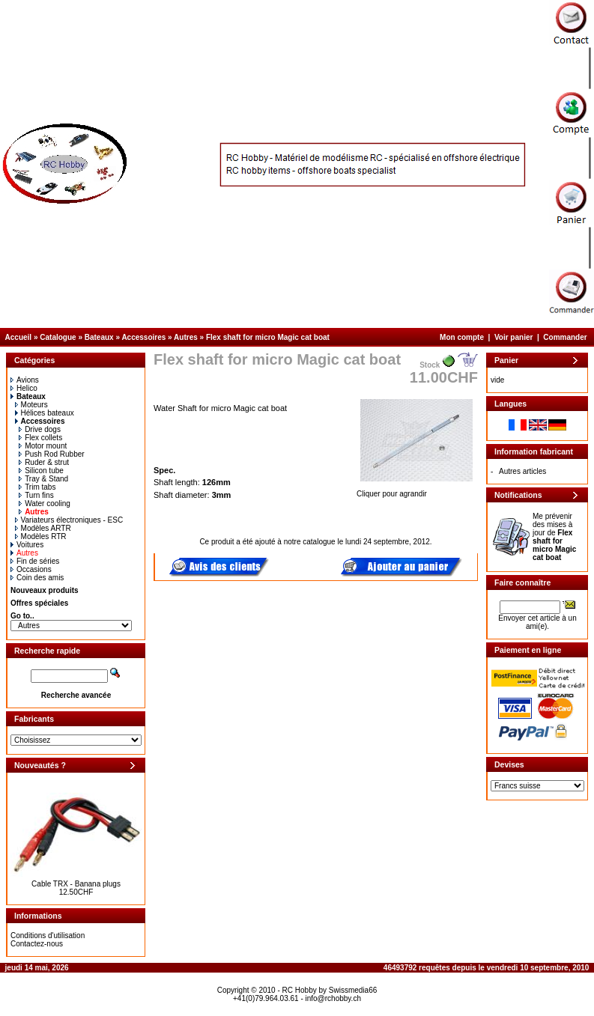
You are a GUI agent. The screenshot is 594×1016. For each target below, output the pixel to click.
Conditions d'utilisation (47, 935)
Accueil (18, 337)
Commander (565, 337)
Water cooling (44, 503)
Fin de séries (34, 561)
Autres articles (522, 471)
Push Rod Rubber (52, 454)
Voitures (26, 545)
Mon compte (462, 337)
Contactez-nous (36, 944)
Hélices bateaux (44, 413)
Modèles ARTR (43, 528)
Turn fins (36, 495)
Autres (186, 337)
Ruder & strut (44, 462)
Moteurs (31, 405)
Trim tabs (37, 487)
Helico (23, 388)
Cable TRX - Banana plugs (76, 884)
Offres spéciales (39, 603)
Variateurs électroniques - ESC (69, 520)
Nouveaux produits (44, 590)
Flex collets (40, 438)
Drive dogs (40, 429)
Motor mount (43, 446)
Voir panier (513, 337)
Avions (24, 380)
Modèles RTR (41, 536)
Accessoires (143, 337)
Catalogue (58, 337)
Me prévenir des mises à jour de (554, 537)
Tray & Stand (43, 479)
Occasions (31, 569)
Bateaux (99, 337)
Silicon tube (41, 470)
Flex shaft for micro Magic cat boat (268, 337)
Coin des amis (37, 578)
